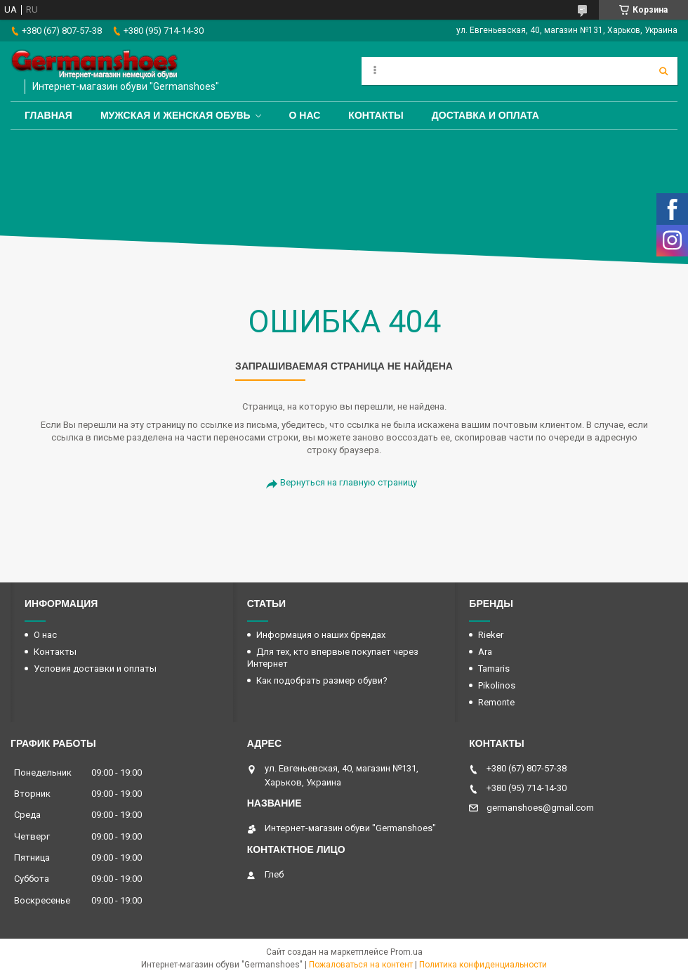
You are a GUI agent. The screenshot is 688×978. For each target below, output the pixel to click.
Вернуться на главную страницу (348, 482)
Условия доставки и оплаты (95, 668)
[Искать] (663, 71)
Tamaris (494, 668)
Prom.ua (406, 952)
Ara (485, 651)
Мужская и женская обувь (175, 115)
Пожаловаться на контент (361, 965)
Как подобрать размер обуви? (322, 680)
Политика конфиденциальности (483, 965)
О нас (305, 115)
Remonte (496, 702)
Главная (48, 115)
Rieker (490, 635)
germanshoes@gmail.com (540, 807)
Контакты (375, 115)
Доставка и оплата (485, 115)
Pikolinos (496, 685)
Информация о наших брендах (320, 635)
